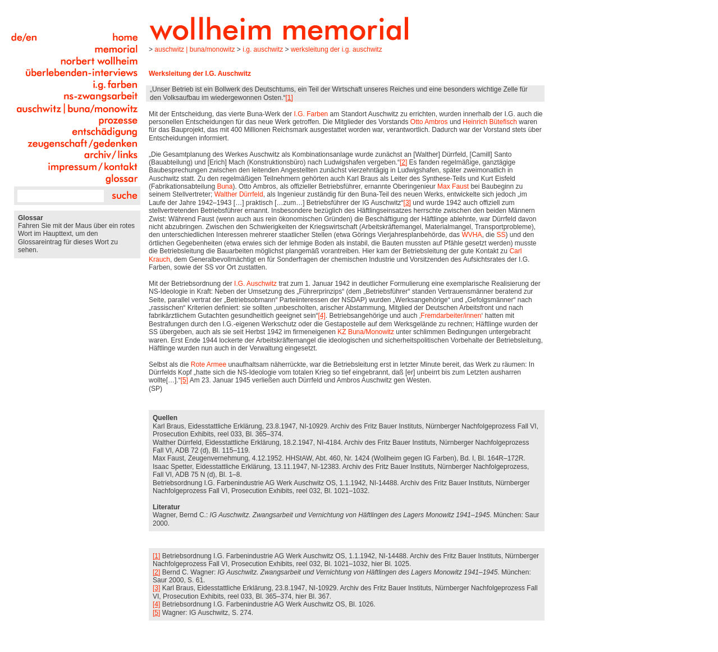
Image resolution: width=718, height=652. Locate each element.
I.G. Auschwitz (263, 49)
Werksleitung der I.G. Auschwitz (336, 49)
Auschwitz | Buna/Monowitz (194, 49)
